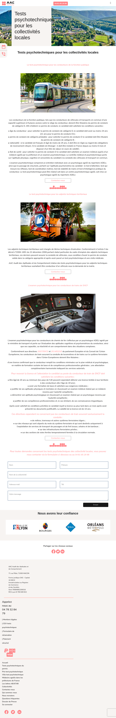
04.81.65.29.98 (61, 3)
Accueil (5, 662)
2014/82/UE (56, 351)
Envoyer (95, 505)
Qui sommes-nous (9, 692)
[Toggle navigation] (110, 3)
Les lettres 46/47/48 (10, 683)
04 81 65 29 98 (82, 454)
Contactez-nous (58, 180)
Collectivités (7, 686)
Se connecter (7, 704)
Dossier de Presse (9, 701)
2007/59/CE (42, 351)
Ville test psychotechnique (12, 674)
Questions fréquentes (10, 698)
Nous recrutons (8, 695)
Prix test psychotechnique (12, 671)
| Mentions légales (9, 619)
